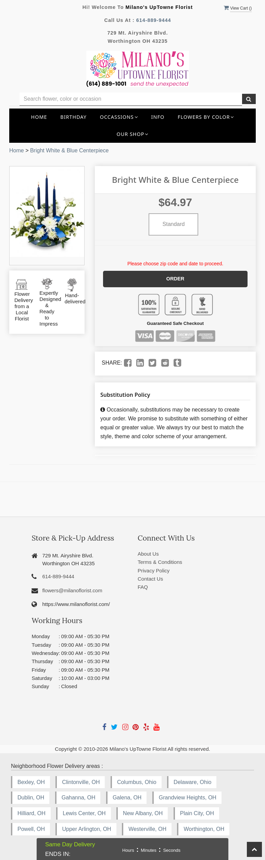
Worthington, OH (204, 829)
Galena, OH (127, 797)
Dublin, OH (30, 797)
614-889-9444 (153, 20)
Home (39, 117)
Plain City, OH (197, 813)
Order (175, 278)
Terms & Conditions (160, 562)
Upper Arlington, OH (86, 829)
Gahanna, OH (79, 797)
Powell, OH (31, 829)
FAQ (143, 587)
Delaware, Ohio (192, 781)
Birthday (73, 117)
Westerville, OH (147, 829)
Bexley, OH (31, 781)
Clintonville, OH (81, 781)
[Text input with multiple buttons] (131, 99)
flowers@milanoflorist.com (72, 590)
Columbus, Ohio (136, 781)
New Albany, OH (143, 813)
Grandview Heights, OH (187, 797)
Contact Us (150, 578)
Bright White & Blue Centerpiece (69, 150)
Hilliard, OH (31, 813)
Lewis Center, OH (84, 813)
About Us (148, 553)
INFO (158, 117)
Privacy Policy (153, 570)
